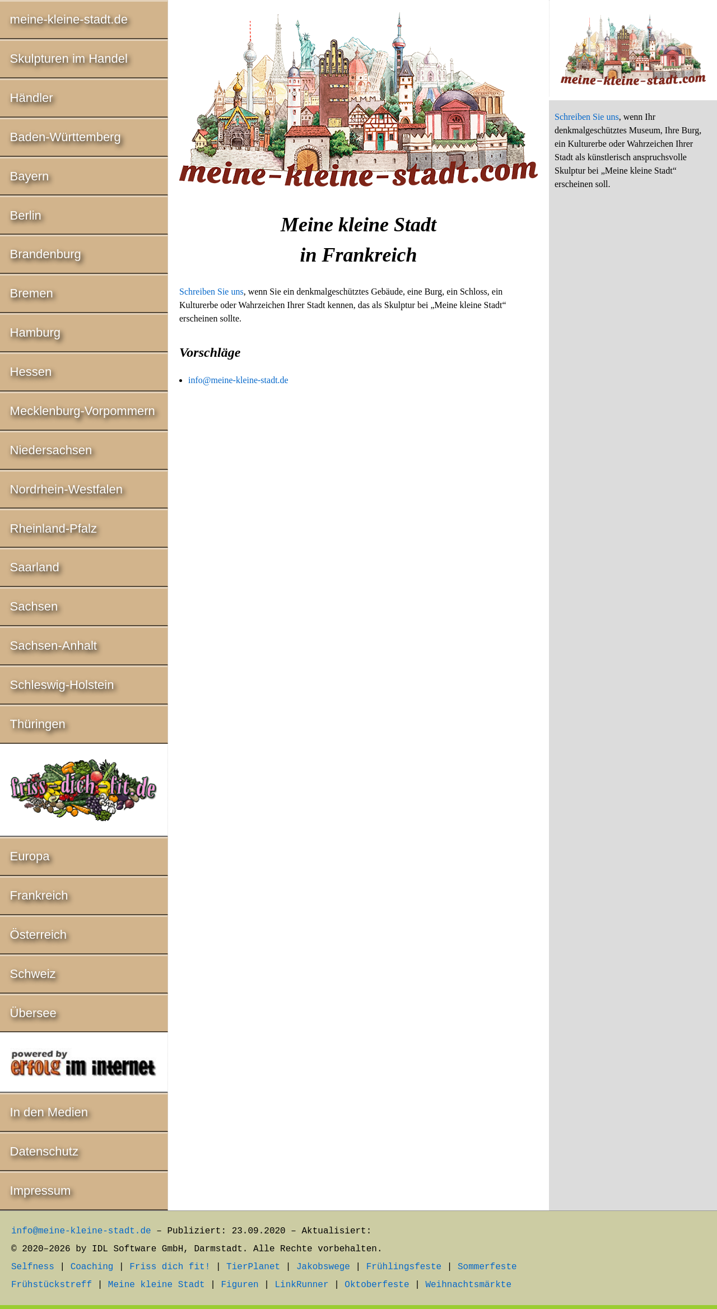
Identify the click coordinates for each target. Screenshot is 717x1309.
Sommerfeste (487, 1267)
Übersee (33, 1013)
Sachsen (34, 606)
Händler (31, 98)
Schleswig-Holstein (62, 685)
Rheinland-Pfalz (53, 528)
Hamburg (35, 332)
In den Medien (49, 1112)
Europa (30, 856)
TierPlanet (253, 1267)
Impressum (40, 1191)
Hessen (31, 372)
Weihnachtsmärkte (468, 1285)
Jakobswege (323, 1267)
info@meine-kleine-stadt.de (238, 380)
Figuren (239, 1285)
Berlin (25, 215)
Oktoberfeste (376, 1285)
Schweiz (33, 974)
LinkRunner (302, 1285)
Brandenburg (45, 254)
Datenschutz (44, 1151)
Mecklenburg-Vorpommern (82, 411)
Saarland (34, 567)
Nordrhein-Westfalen (66, 489)
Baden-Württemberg (65, 137)
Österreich (38, 935)
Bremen (31, 293)
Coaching (92, 1267)
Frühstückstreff (51, 1285)
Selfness (32, 1267)
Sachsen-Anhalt (53, 646)
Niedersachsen (51, 450)
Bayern (29, 176)
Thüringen (38, 724)
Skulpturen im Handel (69, 59)
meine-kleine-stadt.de (69, 19)
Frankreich (39, 895)
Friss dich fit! (169, 1267)
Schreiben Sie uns (211, 291)
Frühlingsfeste (403, 1267)
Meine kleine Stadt (156, 1285)
